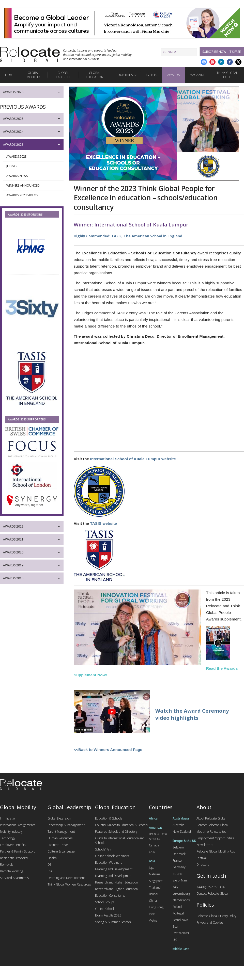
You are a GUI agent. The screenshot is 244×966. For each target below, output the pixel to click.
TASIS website (103, 523)
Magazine (197, 75)
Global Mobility (33, 75)
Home (9, 75)
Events (151, 75)
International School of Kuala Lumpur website (133, 459)
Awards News (33, 176)
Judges (33, 166)
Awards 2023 (33, 156)
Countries (124, 75)
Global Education (94, 75)
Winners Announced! (33, 185)
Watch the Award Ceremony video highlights (192, 714)
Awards (173, 75)
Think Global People (227, 75)
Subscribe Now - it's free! (221, 52)
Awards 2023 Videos (33, 195)
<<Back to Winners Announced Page (108, 749)
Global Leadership (63, 75)
